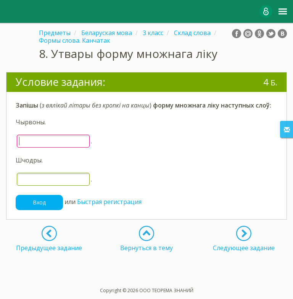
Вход (39, 202)
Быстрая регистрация (109, 202)
